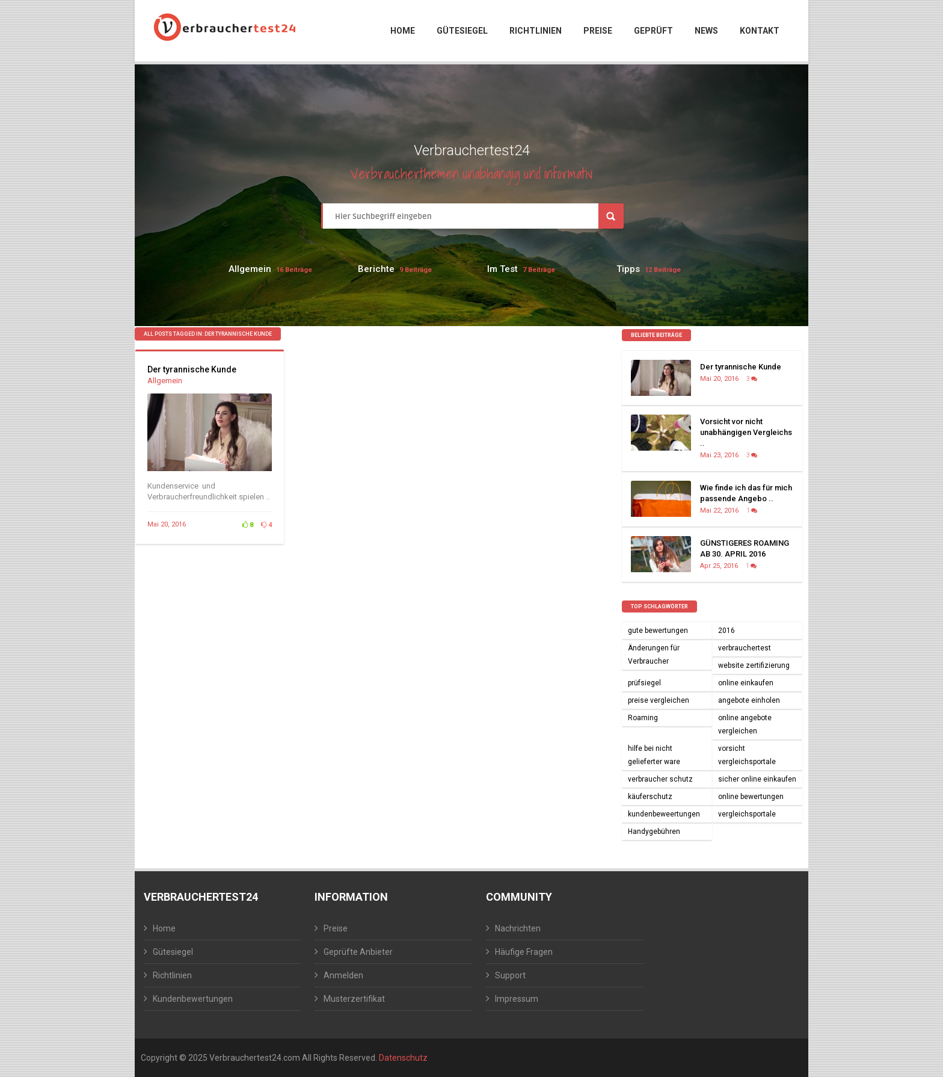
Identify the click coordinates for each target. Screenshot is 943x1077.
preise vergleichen (658, 700)
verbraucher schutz (660, 779)
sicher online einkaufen (757, 779)
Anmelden (343, 975)
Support (510, 975)
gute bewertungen (658, 630)
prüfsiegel (644, 683)
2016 (726, 630)
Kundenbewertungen (193, 999)
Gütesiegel (462, 30)
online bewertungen (751, 796)
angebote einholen (749, 700)
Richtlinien (535, 30)
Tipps (628, 269)
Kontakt (759, 30)
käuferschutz (650, 796)
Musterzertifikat (354, 999)
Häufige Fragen (524, 952)
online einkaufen (745, 683)
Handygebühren (654, 831)
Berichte (376, 269)
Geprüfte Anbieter (358, 952)
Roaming (643, 718)
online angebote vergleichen (745, 724)
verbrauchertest (744, 648)
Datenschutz (403, 1058)
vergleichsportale (747, 814)
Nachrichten (518, 928)
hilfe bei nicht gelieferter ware (654, 755)
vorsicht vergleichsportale (747, 755)
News (706, 30)
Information (351, 896)
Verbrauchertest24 (201, 896)
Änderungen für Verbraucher (654, 654)
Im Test (502, 269)
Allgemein (250, 269)
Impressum (516, 999)
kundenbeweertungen (664, 814)
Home (402, 30)
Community (519, 896)
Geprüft (653, 30)
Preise (597, 30)
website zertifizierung (754, 665)
